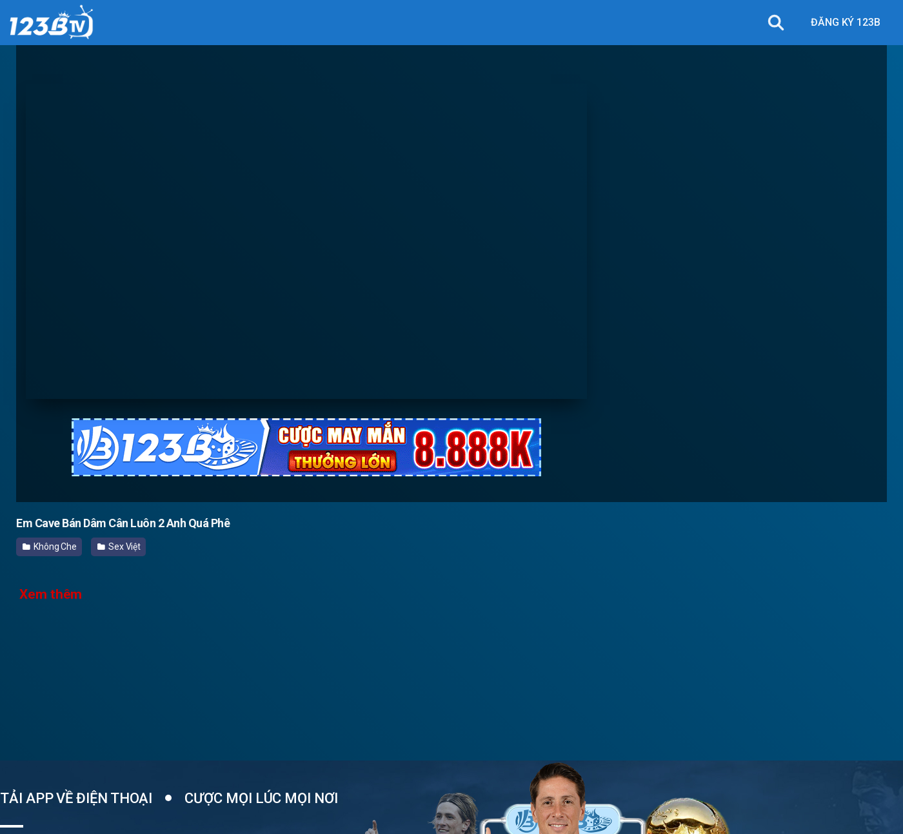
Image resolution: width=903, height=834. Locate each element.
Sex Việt (119, 546)
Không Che (50, 546)
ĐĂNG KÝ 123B (845, 22)
